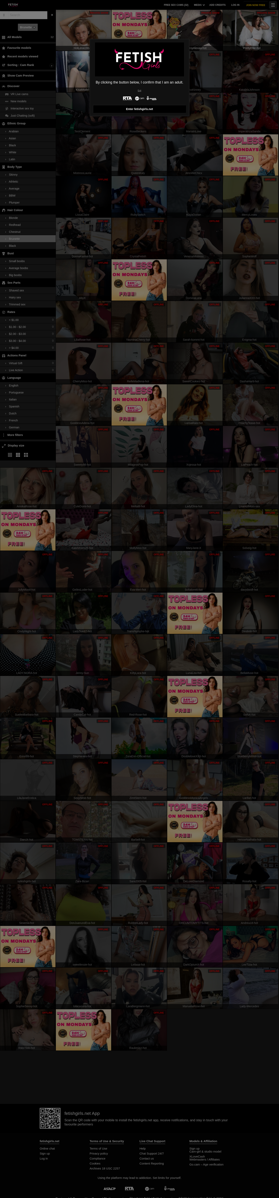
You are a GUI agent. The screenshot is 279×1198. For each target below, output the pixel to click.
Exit (139, 91)
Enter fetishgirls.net (139, 109)
